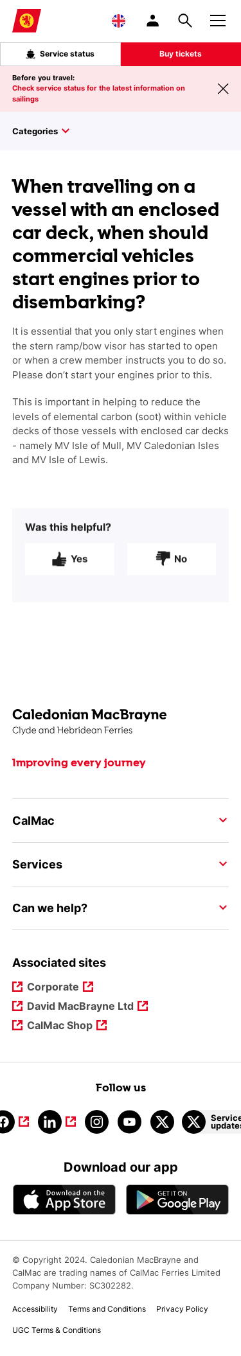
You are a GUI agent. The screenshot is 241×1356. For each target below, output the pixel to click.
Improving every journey (79, 763)
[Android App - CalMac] (177, 1199)
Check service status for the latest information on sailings (98, 93)
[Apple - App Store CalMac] (64, 1199)
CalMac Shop (60, 1026)
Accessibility (35, 1309)
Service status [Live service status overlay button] (60, 54)
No (171, 565)
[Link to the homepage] (120, 722)
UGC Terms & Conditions (56, 1330)
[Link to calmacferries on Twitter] (162, 1122)
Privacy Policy (182, 1309)
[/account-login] (153, 20)
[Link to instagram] (97, 1122)
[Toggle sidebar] (126, 131)
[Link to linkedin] (57, 1122)
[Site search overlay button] (185, 20)
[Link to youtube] (129, 1122)
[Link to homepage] (26, 21)
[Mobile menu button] (218, 18)
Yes (69, 565)
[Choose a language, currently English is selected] (118, 20)
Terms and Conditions (107, 1309)
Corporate (53, 987)
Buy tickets (180, 53)
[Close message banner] (223, 88)
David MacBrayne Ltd (80, 1006)
